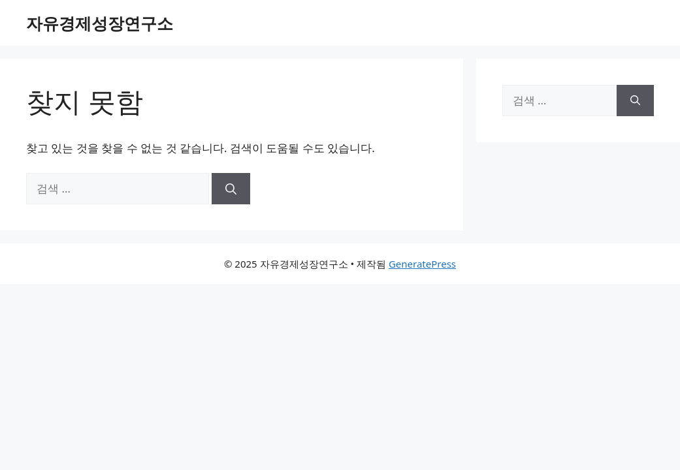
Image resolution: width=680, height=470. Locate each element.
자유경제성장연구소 (99, 23)
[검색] (231, 188)
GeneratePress (422, 263)
